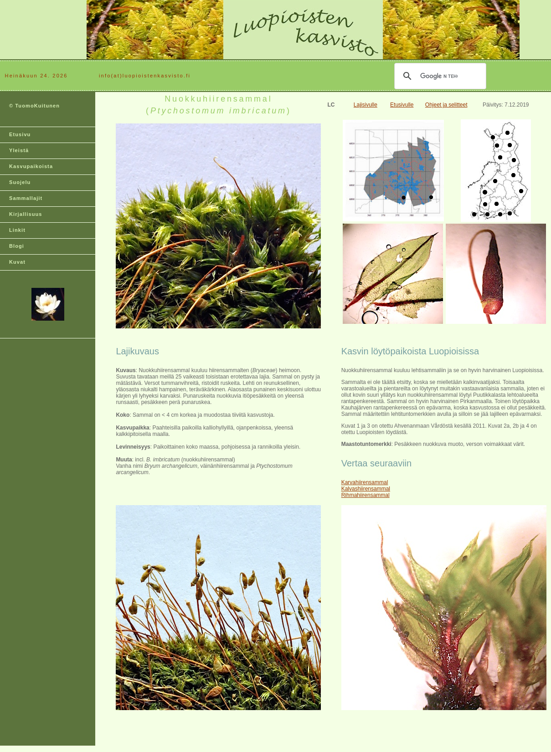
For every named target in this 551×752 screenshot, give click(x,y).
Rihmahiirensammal (365, 495)
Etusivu (20, 134)
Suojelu (20, 182)
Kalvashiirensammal (365, 489)
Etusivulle (401, 105)
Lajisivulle (365, 105)
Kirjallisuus (25, 214)
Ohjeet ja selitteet (446, 105)
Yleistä (19, 150)
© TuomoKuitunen (34, 105)
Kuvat (17, 262)
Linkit (17, 230)
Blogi (16, 246)
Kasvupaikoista (31, 166)
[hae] (439, 76)
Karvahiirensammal (364, 482)
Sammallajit (25, 198)
